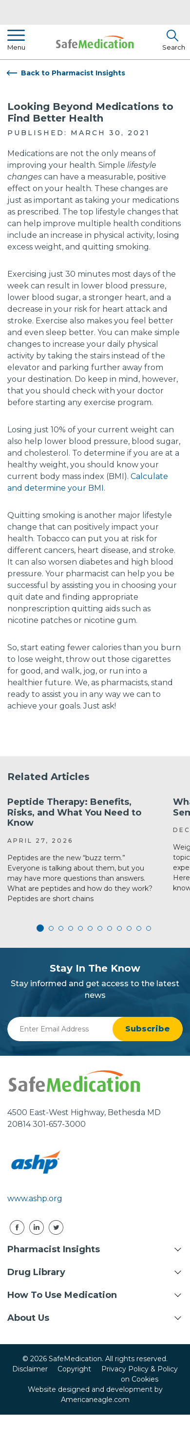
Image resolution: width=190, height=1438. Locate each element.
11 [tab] (139, 928)
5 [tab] (80, 928)
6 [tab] (90, 928)
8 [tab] (109, 928)
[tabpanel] (83, 850)
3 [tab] (61, 928)
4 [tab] (71, 928)
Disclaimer (30, 1369)
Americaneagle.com (95, 1399)
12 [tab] (148, 928)
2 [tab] (51, 928)
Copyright (74, 1369)
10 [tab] (129, 928)
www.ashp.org (34, 1198)
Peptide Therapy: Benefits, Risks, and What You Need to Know (74, 812)
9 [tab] (119, 928)
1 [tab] (41, 928)
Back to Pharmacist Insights (73, 73)
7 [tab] (100, 928)
